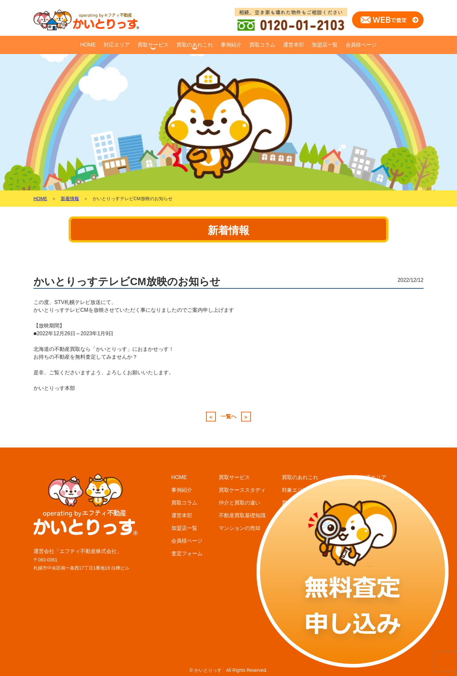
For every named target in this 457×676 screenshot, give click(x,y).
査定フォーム (186, 553)
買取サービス (153, 45)
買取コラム (262, 45)
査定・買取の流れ (302, 528)
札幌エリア (373, 490)
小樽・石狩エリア (381, 528)
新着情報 (70, 198)
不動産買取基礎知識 (242, 515)
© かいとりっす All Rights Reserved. (228, 670)
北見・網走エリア (381, 617)
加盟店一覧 (325, 45)
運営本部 (293, 45)
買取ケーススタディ (242, 490)
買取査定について (302, 515)
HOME (88, 45)
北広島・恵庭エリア (383, 502)
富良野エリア (376, 604)
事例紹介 (231, 45)
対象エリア (295, 490)
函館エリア (373, 591)
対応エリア (117, 45)
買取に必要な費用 (302, 502)
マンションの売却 (239, 528)
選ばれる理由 (297, 541)
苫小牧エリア (376, 553)
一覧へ (228, 416)
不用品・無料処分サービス (313, 553)
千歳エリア (373, 541)
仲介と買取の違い (239, 502)
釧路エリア (373, 629)
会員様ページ (361, 45)
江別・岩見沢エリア (383, 515)
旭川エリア (373, 579)
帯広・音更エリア (381, 566)
